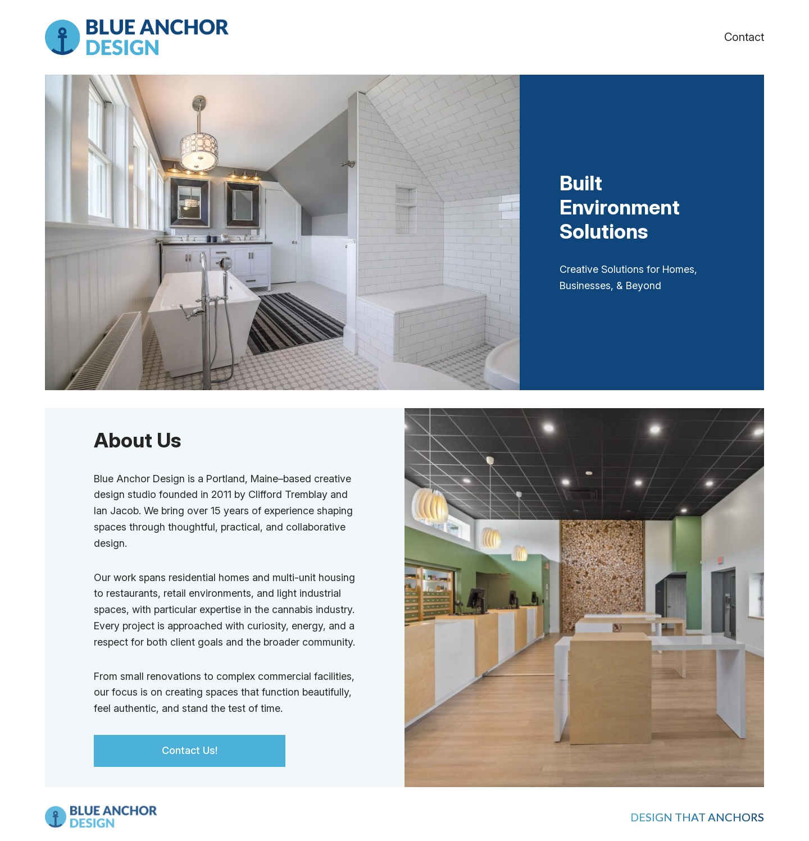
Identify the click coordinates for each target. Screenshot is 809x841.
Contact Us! (189, 750)
